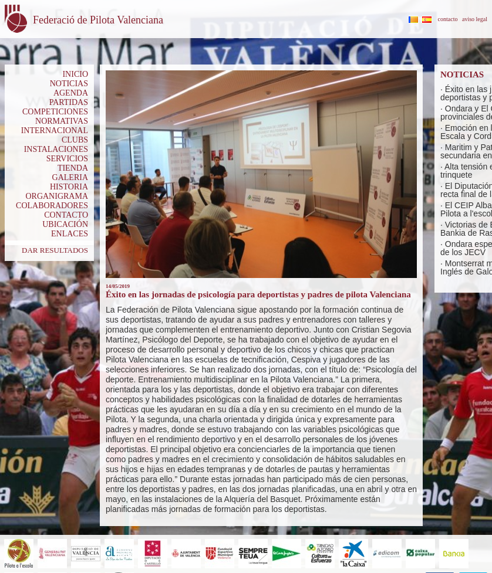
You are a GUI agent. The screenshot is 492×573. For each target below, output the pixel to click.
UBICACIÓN (65, 224)
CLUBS (75, 139)
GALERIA (70, 177)
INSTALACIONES (56, 149)
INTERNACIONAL (54, 130)
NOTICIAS (69, 83)
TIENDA (73, 168)
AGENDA (70, 93)
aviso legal (474, 19)
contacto (448, 19)
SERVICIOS (67, 158)
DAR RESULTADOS (55, 250)
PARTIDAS (68, 102)
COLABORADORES (52, 205)
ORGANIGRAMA (56, 196)
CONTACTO (66, 215)
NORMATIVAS (61, 121)
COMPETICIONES (55, 111)
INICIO (75, 74)
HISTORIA (69, 186)
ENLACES (69, 233)
